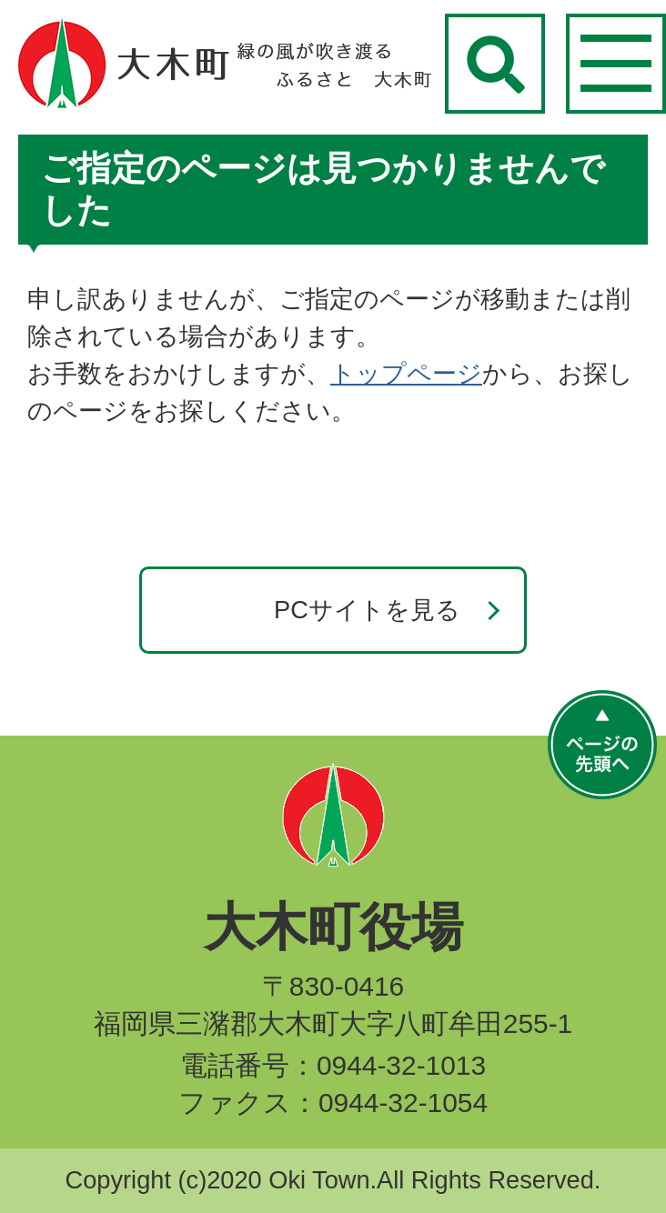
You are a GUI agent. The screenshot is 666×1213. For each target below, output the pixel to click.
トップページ (406, 373)
